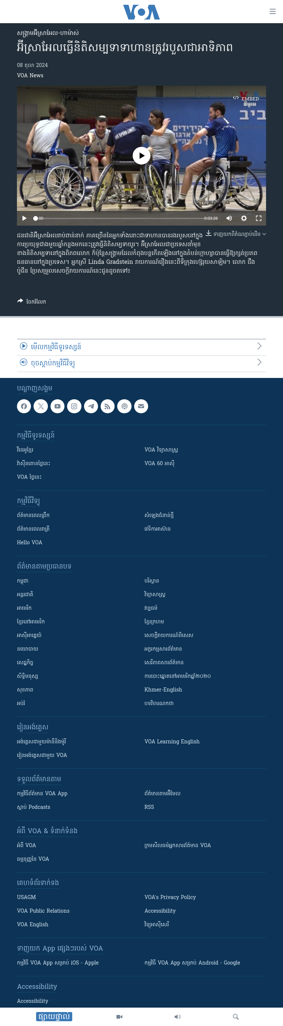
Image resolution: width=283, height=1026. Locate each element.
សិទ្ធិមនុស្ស (27, 676)
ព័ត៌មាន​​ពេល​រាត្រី (33, 529)
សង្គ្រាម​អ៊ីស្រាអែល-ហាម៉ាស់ (48, 33)
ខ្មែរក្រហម (154, 622)
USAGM (26, 898)
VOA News (30, 76)
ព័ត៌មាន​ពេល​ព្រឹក (33, 516)
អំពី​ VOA (26, 846)
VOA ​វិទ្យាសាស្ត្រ (161, 450)
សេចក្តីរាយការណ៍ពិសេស (168, 636)
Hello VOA (29, 543)
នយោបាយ (27, 649)
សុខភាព (25, 690)
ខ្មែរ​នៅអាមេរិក (31, 622)
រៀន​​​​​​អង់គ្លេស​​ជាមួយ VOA (42, 756)
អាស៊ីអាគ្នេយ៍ (29, 636)
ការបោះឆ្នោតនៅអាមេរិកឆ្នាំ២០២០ (177, 676)
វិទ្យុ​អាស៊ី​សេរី (156, 925)
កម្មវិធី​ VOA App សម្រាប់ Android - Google (192, 963)
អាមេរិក (24, 608)
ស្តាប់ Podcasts (33, 807)
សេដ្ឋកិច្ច (25, 663)
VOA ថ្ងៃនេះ (29, 477)
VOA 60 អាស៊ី (159, 464)
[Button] (31, 303)
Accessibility (160, 911)
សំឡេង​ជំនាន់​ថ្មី (159, 516)
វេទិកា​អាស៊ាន (157, 529)
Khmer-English (163, 690)
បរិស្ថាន (151, 581)
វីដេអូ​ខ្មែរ (25, 450)
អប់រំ (21, 704)
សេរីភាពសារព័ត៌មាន (164, 663)
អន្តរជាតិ (25, 595)
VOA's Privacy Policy (170, 898)
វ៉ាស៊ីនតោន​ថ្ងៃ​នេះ (33, 464)
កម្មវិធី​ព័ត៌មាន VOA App (42, 794)
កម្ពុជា (22, 581)
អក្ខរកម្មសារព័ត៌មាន (163, 649)
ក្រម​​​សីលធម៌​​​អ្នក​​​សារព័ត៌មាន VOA (177, 846)
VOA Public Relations (43, 911)
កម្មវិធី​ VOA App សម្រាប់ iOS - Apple (58, 963)
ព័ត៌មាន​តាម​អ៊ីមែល (162, 794)
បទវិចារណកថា (159, 704)
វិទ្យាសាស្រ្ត (154, 595)
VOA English (32, 925)
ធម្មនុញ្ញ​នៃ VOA (33, 859)
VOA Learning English (172, 742)
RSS (149, 807)
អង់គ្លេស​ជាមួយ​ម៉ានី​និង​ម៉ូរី (41, 742)
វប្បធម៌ (150, 608)
